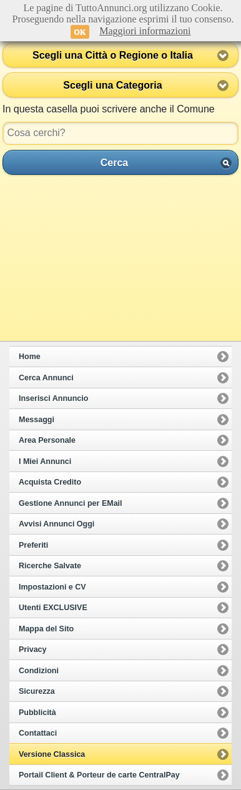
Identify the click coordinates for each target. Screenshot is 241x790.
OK (80, 31)
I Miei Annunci (45, 461)
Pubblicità (37, 712)
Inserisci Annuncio (53, 398)
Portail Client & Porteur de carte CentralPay (99, 775)
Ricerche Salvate (50, 565)
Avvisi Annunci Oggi (56, 524)
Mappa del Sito (46, 629)
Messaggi (36, 419)
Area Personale (47, 440)
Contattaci (38, 733)
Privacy (32, 649)
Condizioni (39, 670)
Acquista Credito (50, 482)
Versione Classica (52, 754)
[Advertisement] (120, 258)
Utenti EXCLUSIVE (53, 607)
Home (30, 356)
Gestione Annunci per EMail (70, 503)
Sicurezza (37, 691)
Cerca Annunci (46, 377)
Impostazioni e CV (52, 587)
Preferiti (33, 545)
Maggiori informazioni (144, 31)
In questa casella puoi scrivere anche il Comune (108, 109)
